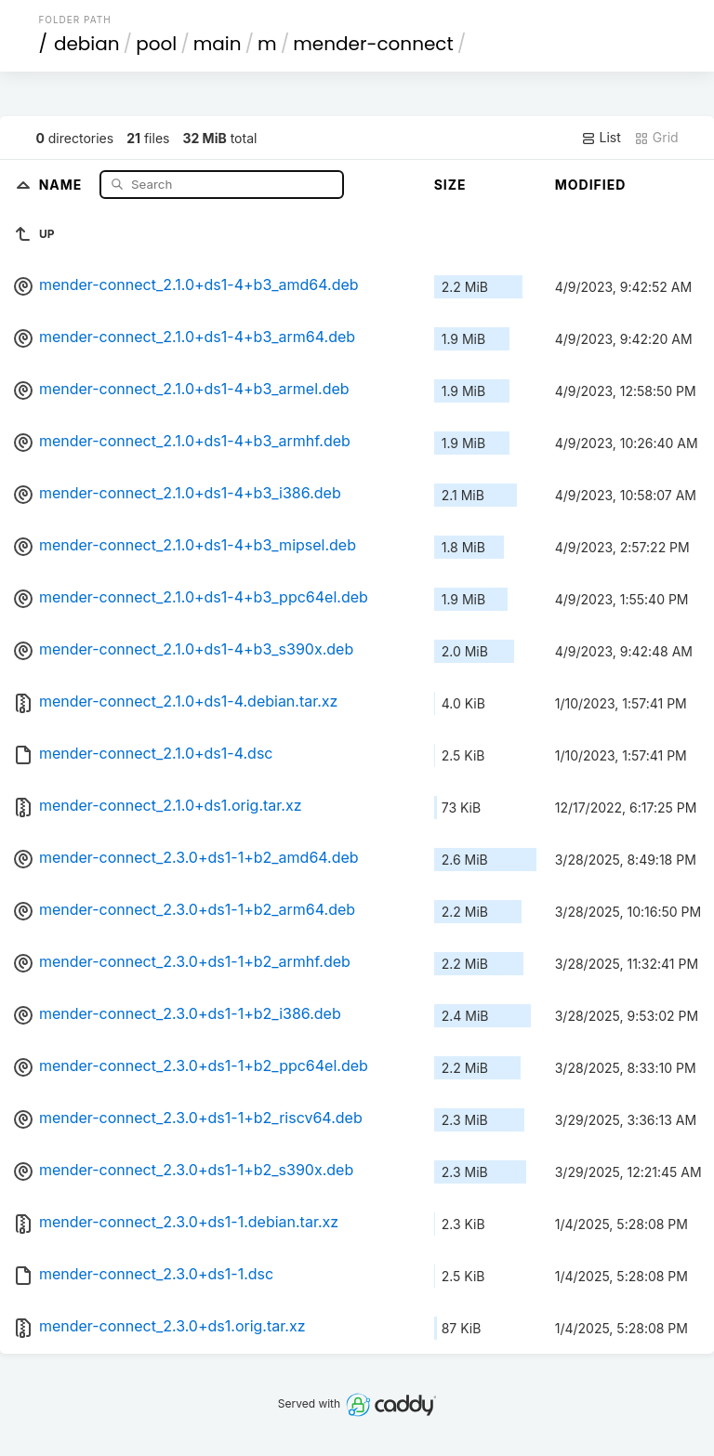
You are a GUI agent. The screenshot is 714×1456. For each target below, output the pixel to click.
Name (62, 184)
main (217, 44)
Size (450, 184)
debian (87, 44)
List (601, 137)
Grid (656, 137)
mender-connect (373, 44)
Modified (591, 184)
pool (156, 44)
